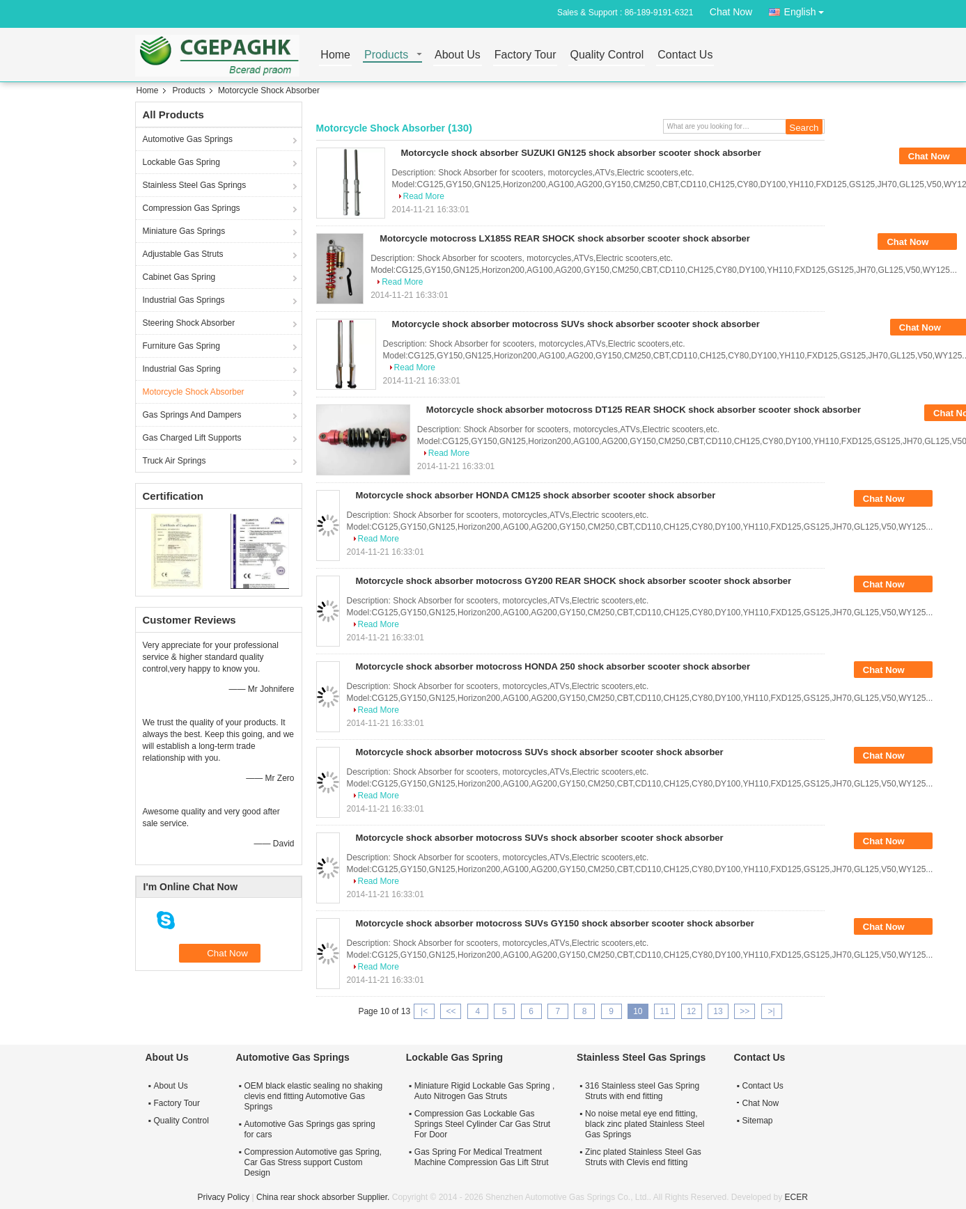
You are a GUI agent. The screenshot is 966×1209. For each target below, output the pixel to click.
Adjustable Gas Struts (183, 254)
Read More (423, 196)
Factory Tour (525, 55)
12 (691, 1011)
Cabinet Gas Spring (179, 277)
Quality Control (607, 55)
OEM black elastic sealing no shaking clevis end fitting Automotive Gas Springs (313, 1096)
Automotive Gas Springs (188, 139)
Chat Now (731, 11)
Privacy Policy (224, 1197)
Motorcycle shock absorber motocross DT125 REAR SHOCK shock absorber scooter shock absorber (643, 409)
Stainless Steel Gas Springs (195, 185)
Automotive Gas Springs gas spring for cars (309, 1129)
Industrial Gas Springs (184, 300)
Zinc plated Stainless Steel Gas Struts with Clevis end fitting (643, 1157)
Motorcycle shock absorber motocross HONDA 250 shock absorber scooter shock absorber (553, 666)
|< (424, 1011)
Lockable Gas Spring (181, 162)
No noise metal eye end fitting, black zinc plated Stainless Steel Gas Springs (644, 1124)
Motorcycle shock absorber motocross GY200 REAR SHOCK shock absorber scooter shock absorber (574, 581)
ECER (796, 1197)
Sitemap (757, 1120)
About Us (458, 55)
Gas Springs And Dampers (192, 415)
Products (386, 55)
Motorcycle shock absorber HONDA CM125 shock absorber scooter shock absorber (536, 495)
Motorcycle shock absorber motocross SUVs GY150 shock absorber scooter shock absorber (555, 923)
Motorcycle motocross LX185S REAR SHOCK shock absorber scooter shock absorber (565, 238)
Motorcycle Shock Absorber (193, 392)
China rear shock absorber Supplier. (324, 1197)
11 (664, 1011)
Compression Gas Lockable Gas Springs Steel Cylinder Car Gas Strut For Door (482, 1124)
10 (637, 1011)
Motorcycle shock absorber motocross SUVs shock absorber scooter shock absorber (576, 324)
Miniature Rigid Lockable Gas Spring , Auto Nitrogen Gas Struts (484, 1091)
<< (450, 1011)
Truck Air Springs (174, 461)
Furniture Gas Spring (181, 346)
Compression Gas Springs (191, 208)
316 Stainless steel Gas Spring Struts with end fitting (642, 1091)
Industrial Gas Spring (182, 369)
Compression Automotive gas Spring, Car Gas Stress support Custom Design (313, 1162)
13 (717, 1011)
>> (744, 1011)
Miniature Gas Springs (184, 231)
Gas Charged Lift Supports (192, 438)
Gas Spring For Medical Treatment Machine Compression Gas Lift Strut (481, 1157)
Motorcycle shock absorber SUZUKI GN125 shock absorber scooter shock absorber (581, 153)
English (808, 9)
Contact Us (684, 55)
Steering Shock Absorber (189, 323)
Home (335, 55)
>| (771, 1011)
